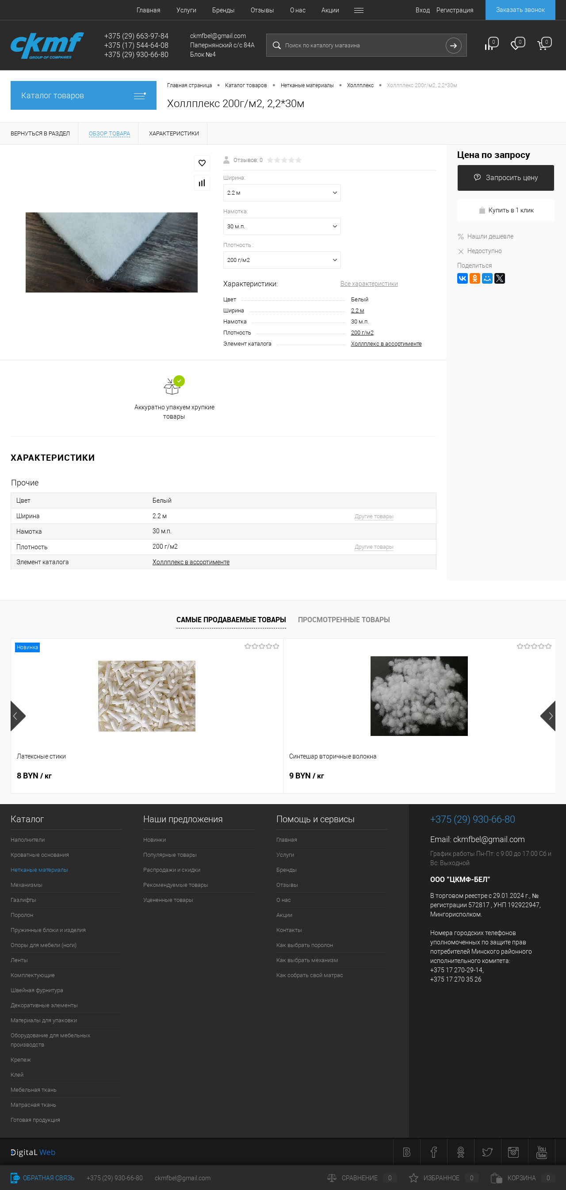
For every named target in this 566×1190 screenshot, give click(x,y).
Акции (308, 10)
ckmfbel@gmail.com (489, 839)
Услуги (164, 10)
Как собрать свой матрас (309, 975)
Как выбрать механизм (307, 960)
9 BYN (170, 776)
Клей (17, 1074)
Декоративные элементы (44, 1005)
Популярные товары (170, 854)
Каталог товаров (83, 95)
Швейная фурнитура (37, 990)
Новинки (154, 839)
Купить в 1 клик (506, 210)
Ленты (19, 960)
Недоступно (479, 250)
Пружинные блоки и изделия (48, 930)
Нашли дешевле (485, 236)
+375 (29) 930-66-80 (115, 1178)
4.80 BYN (448, 776)
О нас (275, 10)
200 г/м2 (362, 332)
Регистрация (455, 10)
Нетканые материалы (39, 870)
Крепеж (21, 1059)
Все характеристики (369, 283)
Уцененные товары (168, 900)
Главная (126, 10)
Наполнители (28, 839)
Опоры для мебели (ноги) (43, 945)
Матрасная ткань (33, 1104)
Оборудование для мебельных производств (50, 1040)
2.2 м (357, 310)
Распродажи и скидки (171, 870)
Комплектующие (33, 975)
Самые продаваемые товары (231, 619)
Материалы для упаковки (44, 1020)
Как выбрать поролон (304, 945)
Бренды (201, 10)
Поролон (22, 915)
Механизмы (26, 885)
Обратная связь (43, 1178)
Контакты (347, 10)
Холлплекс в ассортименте (386, 343)
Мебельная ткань (34, 1089)
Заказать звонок (520, 9)
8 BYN (34, 776)
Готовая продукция (35, 1120)
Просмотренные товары (344, 619)
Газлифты (23, 900)
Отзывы (240, 10)
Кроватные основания (40, 854)
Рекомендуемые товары (175, 885)
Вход (423, 10)
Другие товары (374, 516)
